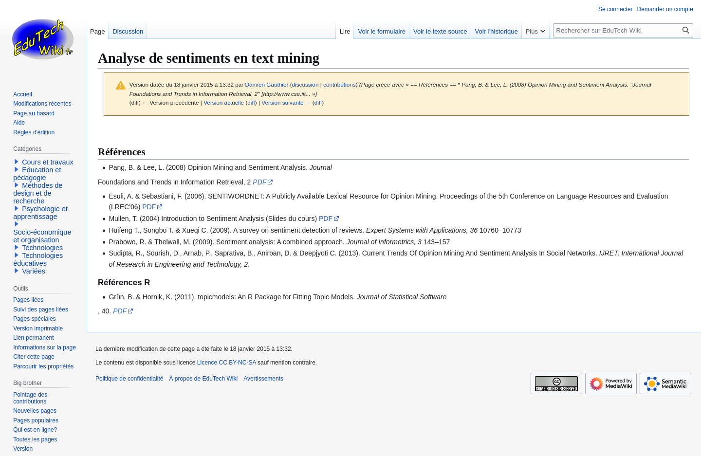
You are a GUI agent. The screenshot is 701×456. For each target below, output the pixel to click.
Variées (33, 271)
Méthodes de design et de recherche (37, 193)
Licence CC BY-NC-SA (226, 362)
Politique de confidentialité (129, 378)
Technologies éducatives (38, 259)
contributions (339, 84)
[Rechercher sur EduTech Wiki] (623, 30)
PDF (259, 182)
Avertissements (263, 378)
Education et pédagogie (37, 174)
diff (251, 102)
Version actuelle (223, 102)
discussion (305, 84)
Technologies (42, 248)
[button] (16, 161)
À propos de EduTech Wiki (203, 378)
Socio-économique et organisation (42, 236)
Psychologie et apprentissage (40, 212)
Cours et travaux (48, 162)
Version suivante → (286, 102)
